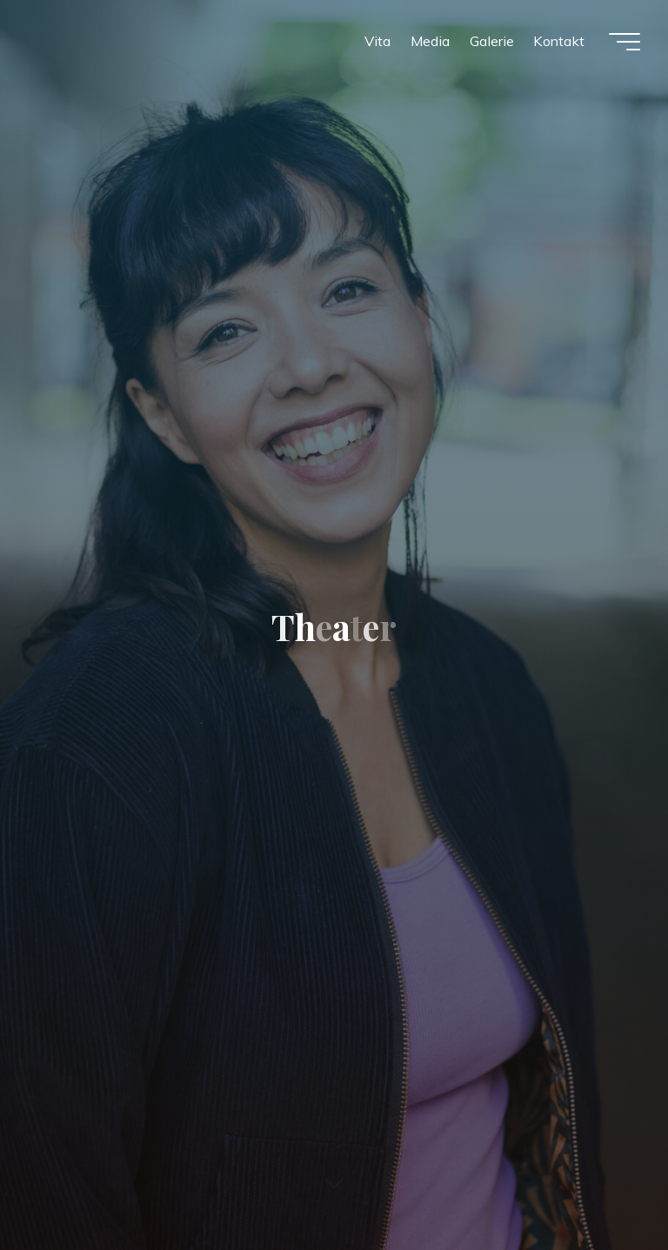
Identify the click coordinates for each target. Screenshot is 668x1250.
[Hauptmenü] (624, 41)
